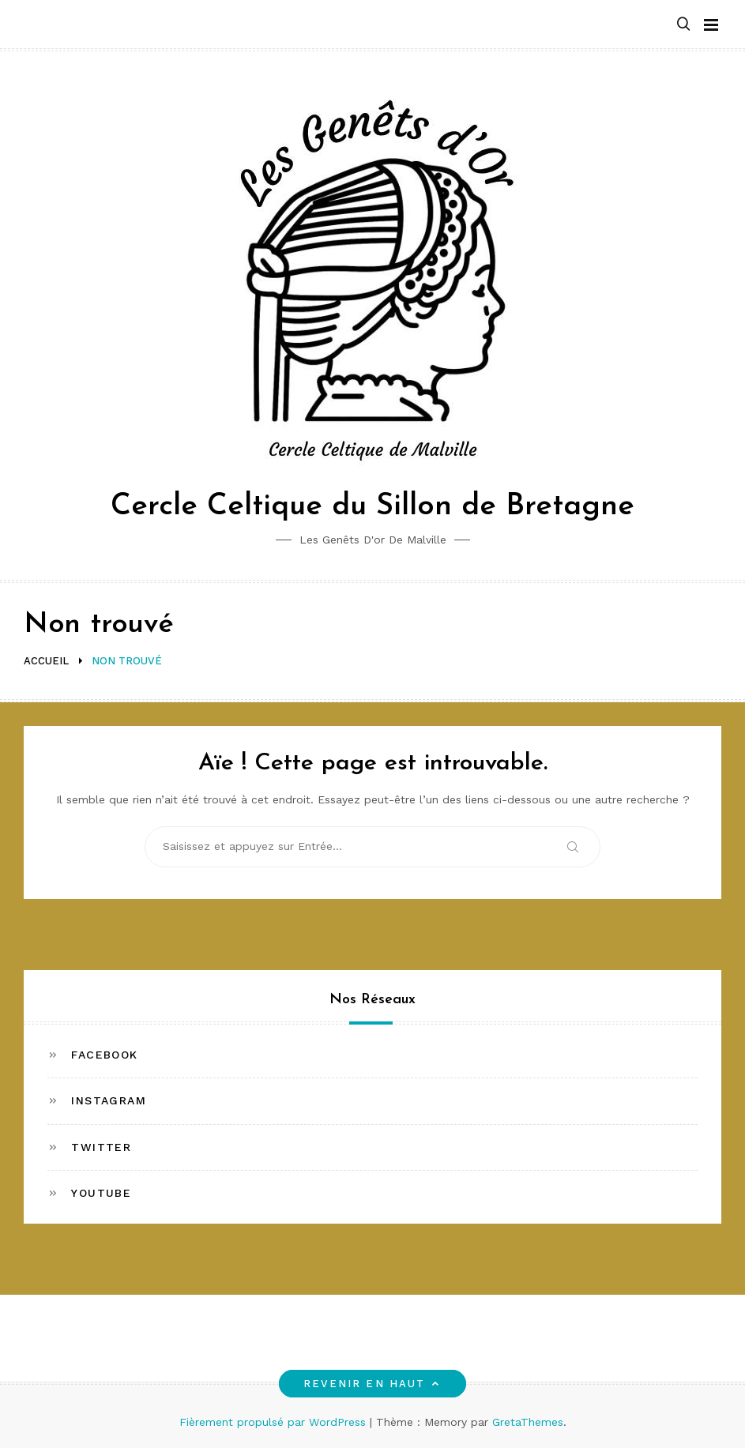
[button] (683, 25)
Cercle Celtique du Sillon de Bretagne (372, 506)
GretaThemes (527, 1422)
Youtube (101, 1193)
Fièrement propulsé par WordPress (274, 1422)
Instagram (108, 1100)
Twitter (101, 1147)
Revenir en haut (372, 1384)
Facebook (104, 1054)
